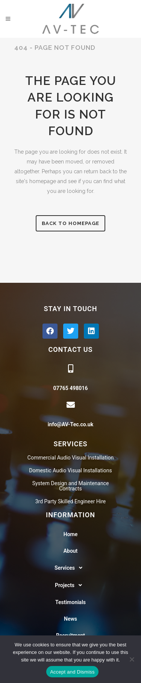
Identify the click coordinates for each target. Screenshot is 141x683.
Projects (70, 585)
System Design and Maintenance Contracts (70, 486)
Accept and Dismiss (72, 672)
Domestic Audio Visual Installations (70, 470)
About (71, 551)
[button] (70, 568)
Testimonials (70, 602)
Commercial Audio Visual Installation (70, 458)
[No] (131, 659)
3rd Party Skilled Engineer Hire (70, 501)
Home (71, 534)
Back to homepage (70, 223)
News (70, 619)
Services (70, 568)
